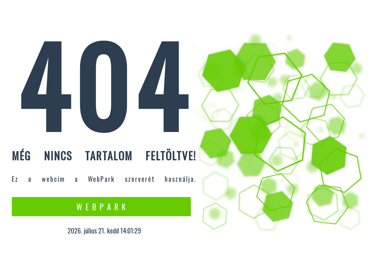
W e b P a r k (101, 206)
